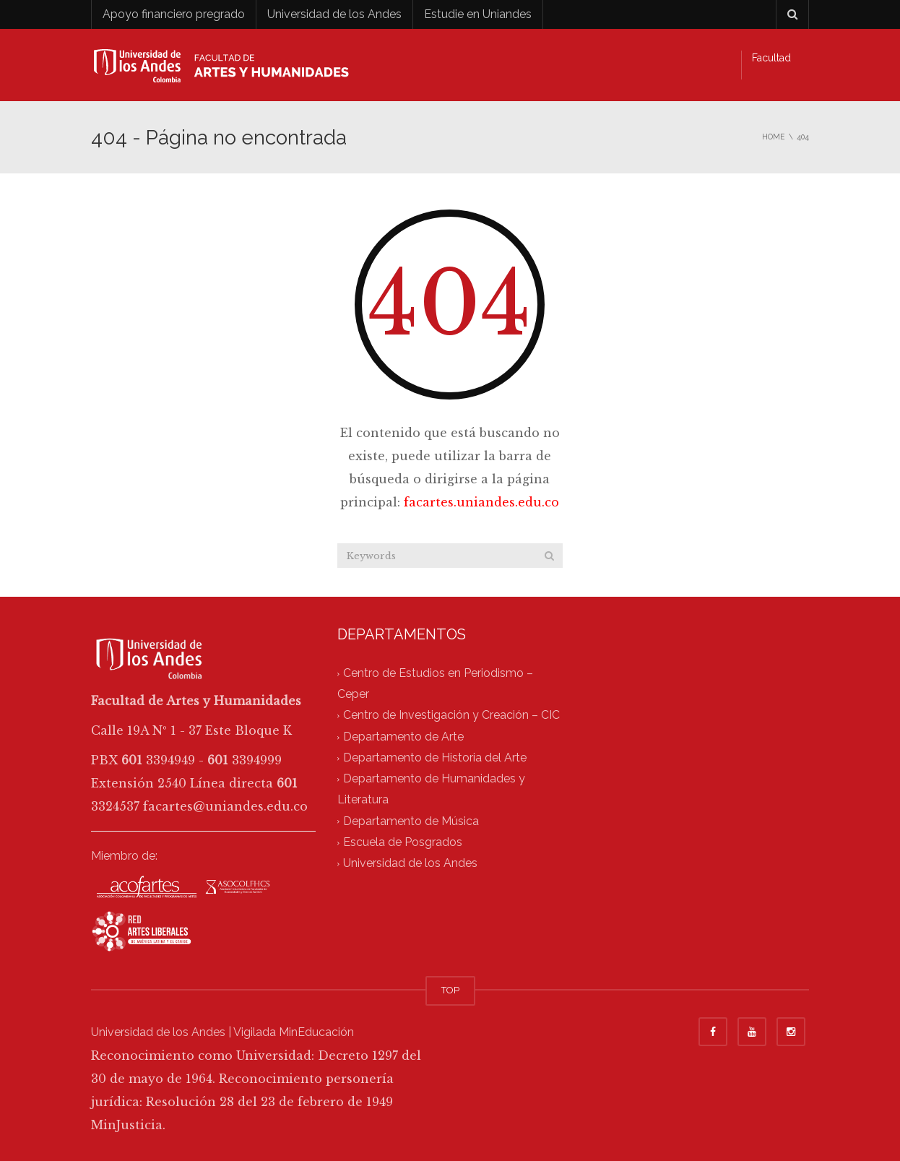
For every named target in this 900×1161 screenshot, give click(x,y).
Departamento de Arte (403, 736)
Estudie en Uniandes (478, 14)
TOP (450, 990)
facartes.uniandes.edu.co (481, 502)
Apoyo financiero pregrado (174, 14)
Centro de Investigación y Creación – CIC (451, 715)
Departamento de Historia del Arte (435, 757)
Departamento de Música (411, 821)
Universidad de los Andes (334, 14)
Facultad (771, 58)
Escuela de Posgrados (402, 842)
